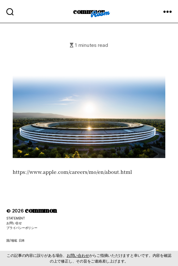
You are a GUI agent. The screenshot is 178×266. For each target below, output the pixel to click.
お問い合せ (14, 223)
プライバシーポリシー (21, 228)
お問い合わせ (78, 255)
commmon (89, 11)
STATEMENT (15, 218)
